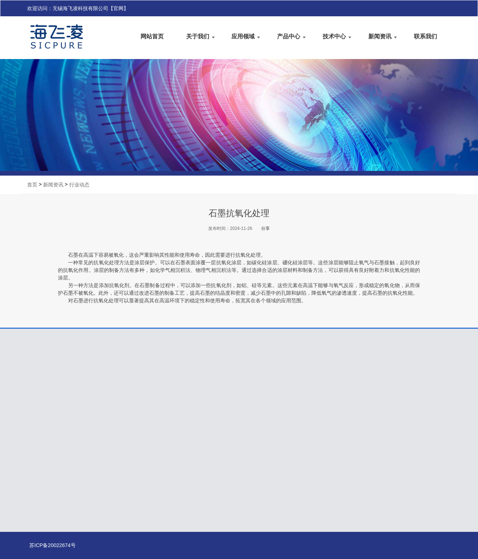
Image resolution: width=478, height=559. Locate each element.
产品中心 (288, 36)
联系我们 (425, 36)
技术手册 (256, 442)
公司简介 (44, 431)
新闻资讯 (379, 36)
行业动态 (79, 185)
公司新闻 (326, 431)
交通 (110, 464)
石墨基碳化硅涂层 (197, 442)
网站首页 (152, 36)
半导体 (112, 431)
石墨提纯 (185, 431)
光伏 (109, 443)
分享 (265, 228)
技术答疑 (256, 431)
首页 (32, 185)
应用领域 (243, 36)
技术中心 (334, 36)
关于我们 (197, 36)
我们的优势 (48, 453)
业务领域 (44, 442)
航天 (110, 454)
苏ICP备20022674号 (31, 545)
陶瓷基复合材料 (194, 453)
